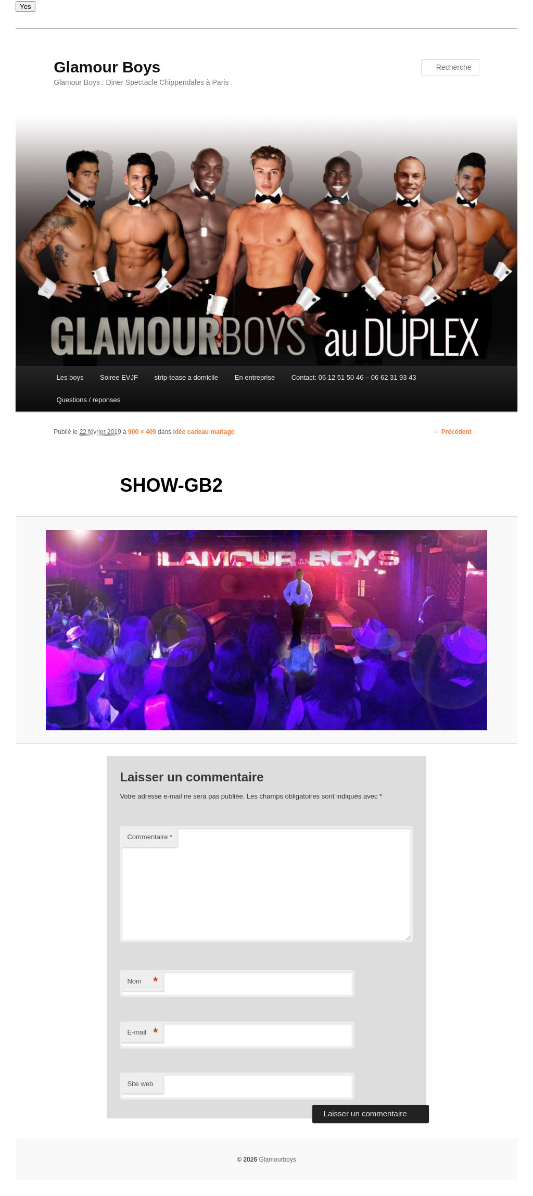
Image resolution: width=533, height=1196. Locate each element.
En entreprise (255, 377)
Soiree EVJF (119, 377)
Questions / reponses (88, 400)
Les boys (69, 377)
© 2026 (247, 1159)
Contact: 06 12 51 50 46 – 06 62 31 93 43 (353, 377)
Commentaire (149, 837)
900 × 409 (142, 431)
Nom (142, 981)
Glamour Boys (107, 67)
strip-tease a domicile (186, 377)
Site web (140, 1084)
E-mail (142, 1032)
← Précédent (452, 431)
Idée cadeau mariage (203, 431)
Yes (25, 6)
